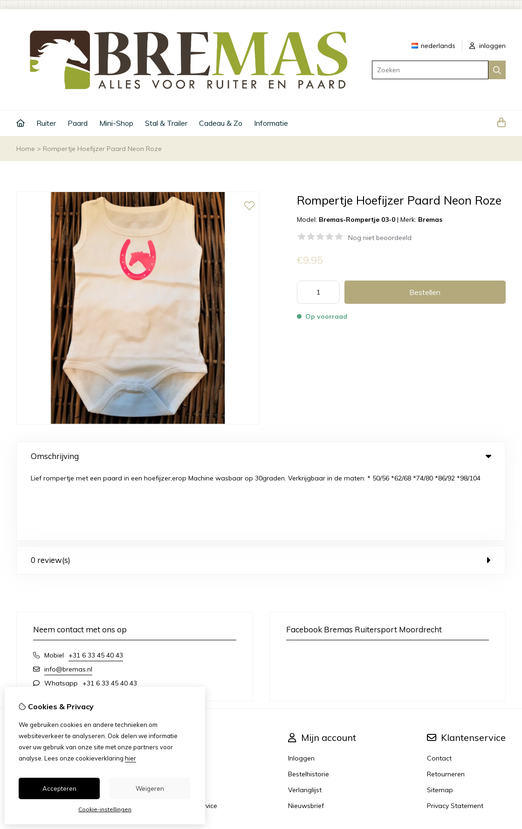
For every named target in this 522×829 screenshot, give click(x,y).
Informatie (271, 123)
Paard (78, 123)
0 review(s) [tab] (261, 489)
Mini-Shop (116, 123)
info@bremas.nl (68, 599)
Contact (439, 688)
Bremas (430, 219)
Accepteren (59, 788)
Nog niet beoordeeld (380, 237)
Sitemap (440, 719)
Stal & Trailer (166, 123)
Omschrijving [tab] (261, 456)
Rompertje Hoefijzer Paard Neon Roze (102, 148)
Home (25, 148)
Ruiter (46, 123)
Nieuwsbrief (306, 735)
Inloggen (301, 688)
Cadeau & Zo (220, 123)
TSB (500, 777)
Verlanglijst (305, 719)
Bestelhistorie (308, 703)
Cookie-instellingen (104, 809)
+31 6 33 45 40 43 (96, 585)
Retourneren (446, 703)
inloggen (487, 45)
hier (130, 758)
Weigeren (150, 788)
